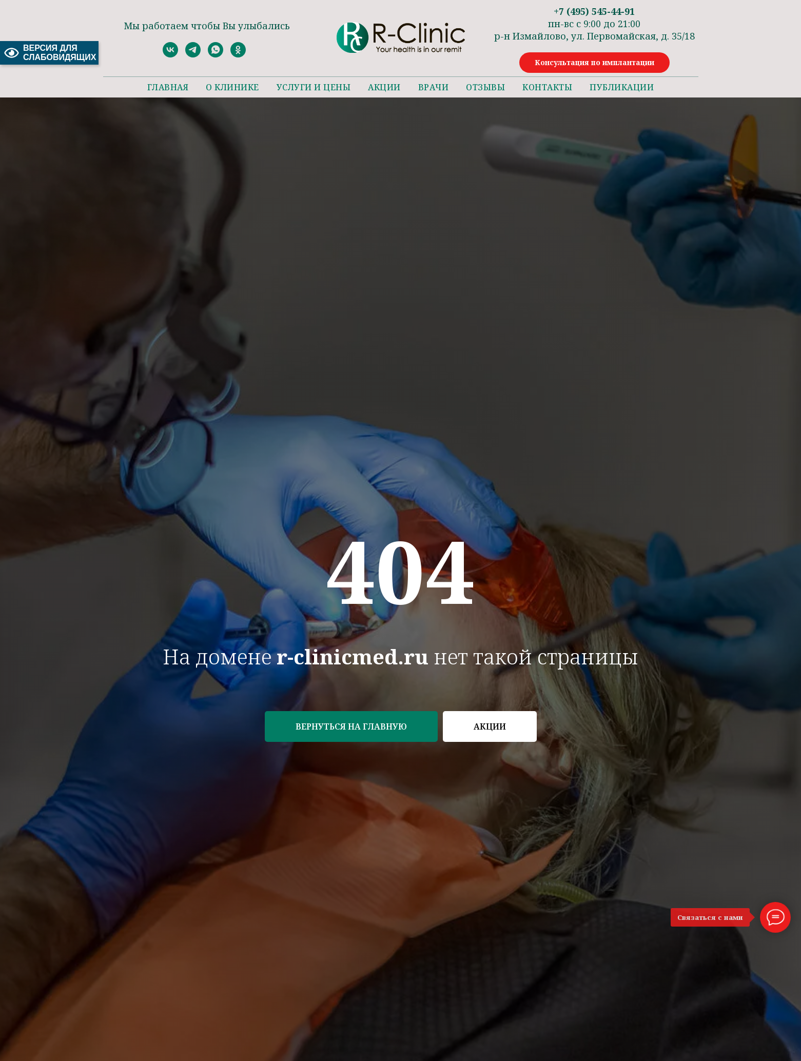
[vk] (170, 54)
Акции (384, 87)
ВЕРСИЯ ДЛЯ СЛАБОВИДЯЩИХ (49, 53)
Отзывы (485, 87)
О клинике (232, 87)
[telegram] (193, 54)
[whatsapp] (215, 54)
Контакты (547, 87)
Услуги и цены (314, 87)
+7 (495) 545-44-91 (594, 11)
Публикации (622, 87)
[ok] (238, 54)
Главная (168, 87)
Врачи (433, 87)
